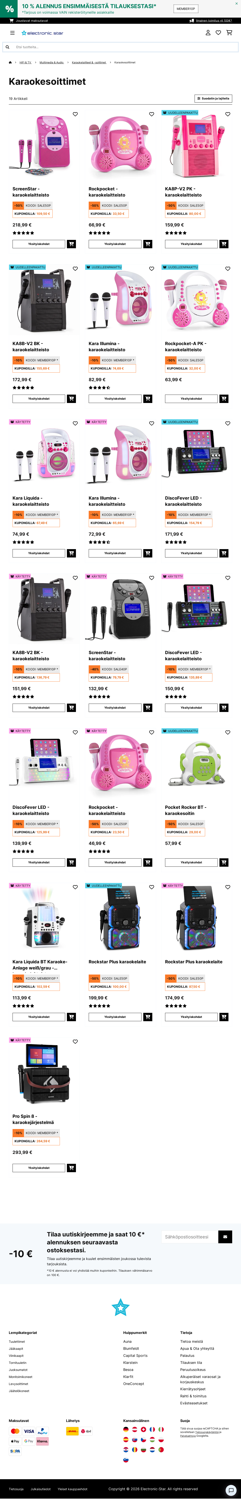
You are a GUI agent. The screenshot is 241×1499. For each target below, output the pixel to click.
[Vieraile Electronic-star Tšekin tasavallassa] (143, 1440)
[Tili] (208, 33)
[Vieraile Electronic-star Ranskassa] (152, 1430)
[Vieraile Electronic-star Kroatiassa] (126, 1450)
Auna (127, 1342)
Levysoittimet (20, 1384)
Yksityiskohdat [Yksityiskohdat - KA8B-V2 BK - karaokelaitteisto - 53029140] (39, 708)
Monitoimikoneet (23, 1377)
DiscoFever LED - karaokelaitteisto (188, 502)
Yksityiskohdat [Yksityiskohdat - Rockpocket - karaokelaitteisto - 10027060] (115, 244)
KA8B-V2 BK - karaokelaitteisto (36, 348)
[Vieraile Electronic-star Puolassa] (161, 1440)
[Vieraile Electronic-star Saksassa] (126, 1430)
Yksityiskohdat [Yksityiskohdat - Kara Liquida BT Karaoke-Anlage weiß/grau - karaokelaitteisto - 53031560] (39, 1017)
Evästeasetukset (194, 1403)
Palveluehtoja (188, 1436)
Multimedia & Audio (55, 62)
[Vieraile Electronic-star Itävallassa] (134, 1430)
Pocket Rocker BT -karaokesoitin (191, 811)
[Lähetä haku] (7, 47)
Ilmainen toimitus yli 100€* (213, 20)
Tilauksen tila (191, 1363)
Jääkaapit (17, 1349)
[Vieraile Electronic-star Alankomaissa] (152, 1450)
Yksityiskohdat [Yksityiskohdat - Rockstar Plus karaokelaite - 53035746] (191, 1017)
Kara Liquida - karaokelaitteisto (36, 502)
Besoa (128, 1370)
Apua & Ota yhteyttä (197, 1349)
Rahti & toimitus (193, 1396)
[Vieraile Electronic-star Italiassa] (161, 1430)
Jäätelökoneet (21, 1391)
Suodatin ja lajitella (211, 99)
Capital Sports (135, 1356)
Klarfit (128, 1377)
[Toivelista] (218, 33)
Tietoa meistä (191, 1342)
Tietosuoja (17, 1489)
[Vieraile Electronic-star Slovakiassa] (134, 1440)
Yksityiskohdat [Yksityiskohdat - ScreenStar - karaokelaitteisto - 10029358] (39, 244)
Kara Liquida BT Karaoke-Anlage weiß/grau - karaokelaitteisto (36, 966)
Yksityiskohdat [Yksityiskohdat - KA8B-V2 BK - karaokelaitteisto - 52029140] (39, 399)
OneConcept (133, 1384)
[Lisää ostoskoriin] (71, 244)
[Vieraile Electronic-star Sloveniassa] (126, 1460)
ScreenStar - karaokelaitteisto (36, 193)
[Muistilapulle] (75, 114)
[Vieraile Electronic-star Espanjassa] (126, 1440)
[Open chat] (231, 1490)
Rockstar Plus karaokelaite (107, 966)
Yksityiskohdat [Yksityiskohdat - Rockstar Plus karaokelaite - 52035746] (115, 1017)
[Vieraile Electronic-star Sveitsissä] (143, 1430)
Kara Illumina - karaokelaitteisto (112, 348)
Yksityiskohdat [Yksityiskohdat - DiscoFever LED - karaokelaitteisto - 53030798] (39, 863)
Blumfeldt (131, 1349)
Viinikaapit (17, 1356)
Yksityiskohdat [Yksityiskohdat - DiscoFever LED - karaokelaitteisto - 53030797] (191, 708)
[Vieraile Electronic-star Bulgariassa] (143, 1450)
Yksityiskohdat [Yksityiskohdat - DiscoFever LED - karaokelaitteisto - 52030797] (191, 553)
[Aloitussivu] (14, 62)
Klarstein (130, 1363)
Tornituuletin (19, 1363)
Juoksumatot (20, 1370)
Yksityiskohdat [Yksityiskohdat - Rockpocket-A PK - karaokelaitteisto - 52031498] (191, 399)
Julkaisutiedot (45, 1489)
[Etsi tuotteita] (120, 47)
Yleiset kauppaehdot (81, 1489)
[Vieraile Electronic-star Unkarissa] (152, 1440)
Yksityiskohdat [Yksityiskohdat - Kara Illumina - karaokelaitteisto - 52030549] (115, 399)
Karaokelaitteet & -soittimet (96, 62)
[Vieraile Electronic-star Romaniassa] (134, 1450)
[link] (44, 145)
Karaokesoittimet (135, 62)
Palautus (187, 1356)
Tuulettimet (18, 1342)
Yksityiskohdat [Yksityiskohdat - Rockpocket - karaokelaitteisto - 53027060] (115, 863)
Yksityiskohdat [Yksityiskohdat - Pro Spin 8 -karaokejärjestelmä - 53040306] (39, 1168)
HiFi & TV (26, 62)
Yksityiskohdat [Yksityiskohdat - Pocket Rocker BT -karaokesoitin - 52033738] (191, 863)
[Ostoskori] (229, 33)
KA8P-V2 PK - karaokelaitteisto (188, 193)
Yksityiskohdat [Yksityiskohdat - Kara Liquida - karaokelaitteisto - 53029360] (39, 553)
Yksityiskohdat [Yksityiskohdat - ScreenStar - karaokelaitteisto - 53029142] (115, 708)
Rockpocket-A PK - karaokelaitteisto (191, 348)
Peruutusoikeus (193, 1370)
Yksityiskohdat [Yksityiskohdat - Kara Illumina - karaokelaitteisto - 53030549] (115, 553)
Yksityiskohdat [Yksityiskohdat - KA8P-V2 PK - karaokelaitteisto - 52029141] (191, 244)
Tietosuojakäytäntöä (208, 1432)
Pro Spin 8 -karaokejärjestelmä (39, 1120)
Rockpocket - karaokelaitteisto (112, 193)
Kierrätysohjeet (193, 1389)
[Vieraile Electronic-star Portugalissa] (161, 1450)
